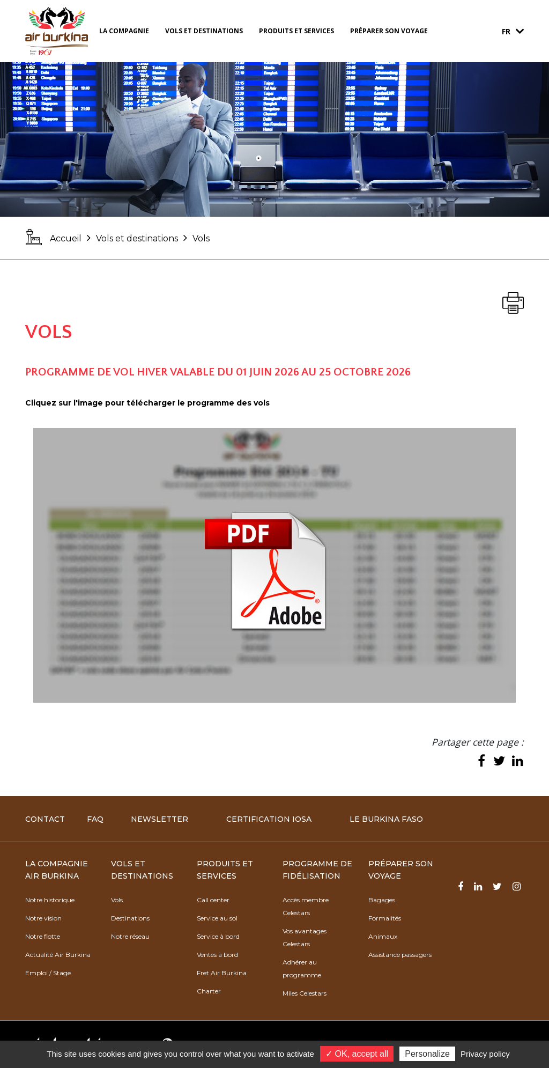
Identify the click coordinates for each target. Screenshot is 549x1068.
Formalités (384, 918)
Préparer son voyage (389, 30)
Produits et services (296, 30)
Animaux (382, 936)
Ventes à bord (217, 955)
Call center (213, 900)
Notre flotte (42, 936)
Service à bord (218, 936)
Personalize (427, 1053)
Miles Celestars (305, 993)
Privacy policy (485, 1053)
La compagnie (124, 30)
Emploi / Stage (48, 973)
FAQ (95, 819)
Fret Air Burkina (222, 973)
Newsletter (159, 819)
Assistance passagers (400, 955)
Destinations (130, 918)
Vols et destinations (204, 30)
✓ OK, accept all (356, 1053)
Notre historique (50, 900)
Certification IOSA (268, 819)
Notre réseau (130, 936)
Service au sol (217, 918)
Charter (209, 991)
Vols (117, 900)
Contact (45, 819)
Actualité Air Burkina (58, 955)
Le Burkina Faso (386, 819)
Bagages (381, 900)
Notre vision (43, 918)
